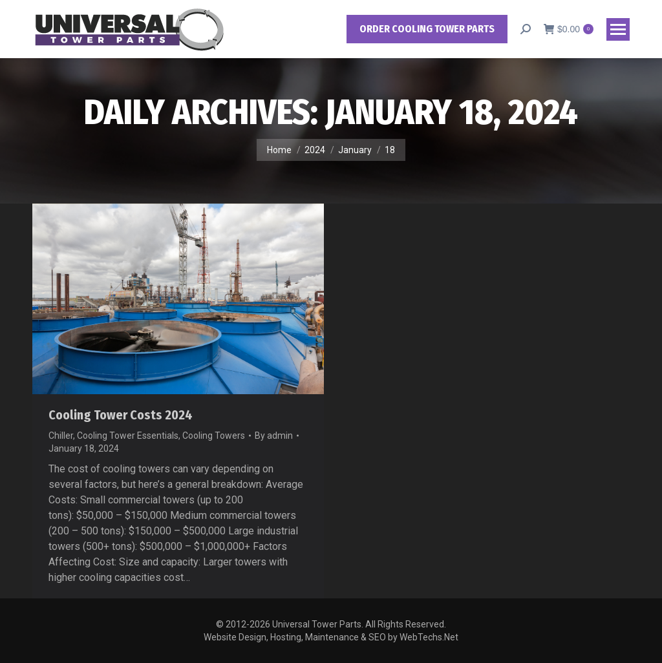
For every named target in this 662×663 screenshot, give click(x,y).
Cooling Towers (213, 435)
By (274, 435)
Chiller (60, 435)
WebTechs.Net (429, 637)
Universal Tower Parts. (317, 624)
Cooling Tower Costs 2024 (120, 415)
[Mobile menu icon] (618, 29)
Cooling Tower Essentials (127, 435)
